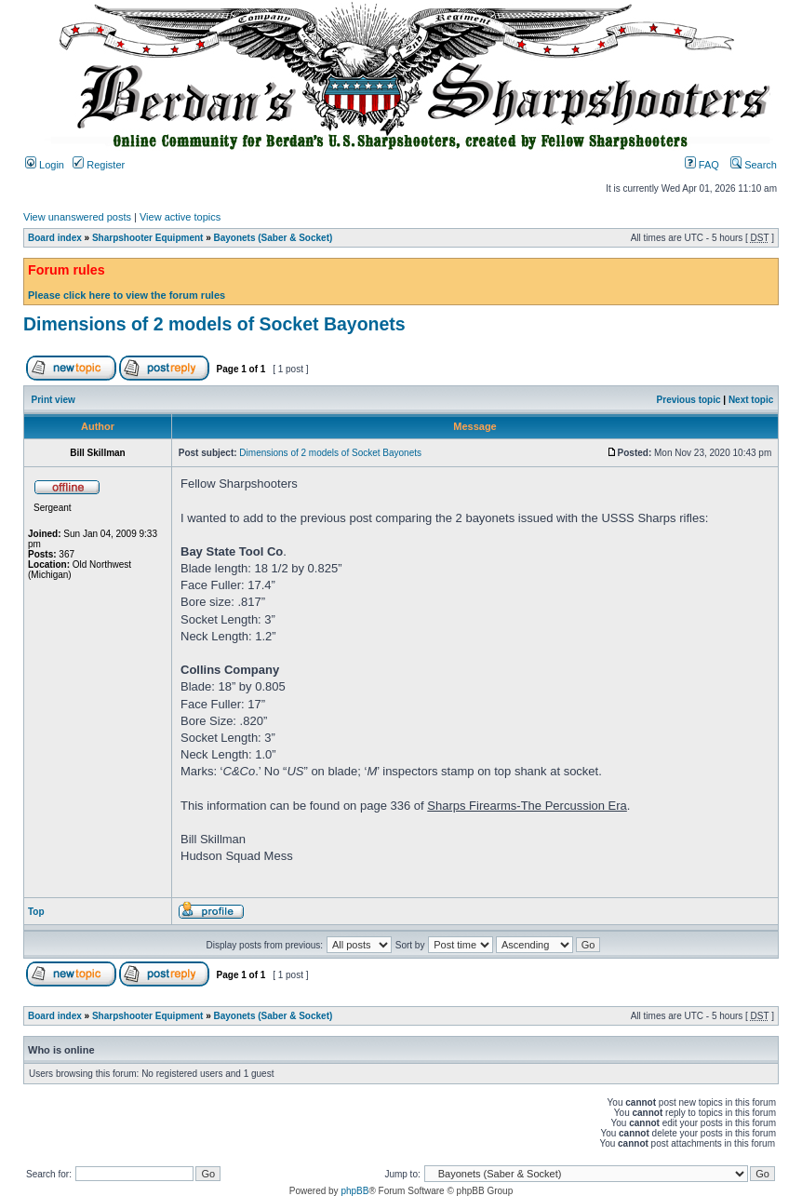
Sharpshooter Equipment (147, 238)
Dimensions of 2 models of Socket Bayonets (214, 324)
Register (99, 164)
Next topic (750, 400)
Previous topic (689, 400)
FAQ (702, 164)
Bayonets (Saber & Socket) (273, 238)
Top (36, 912)
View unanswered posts (77, 216)
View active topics (180, 216)
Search (753, 164)
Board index (55, 238)
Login (44, 164)
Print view (53, 400)
